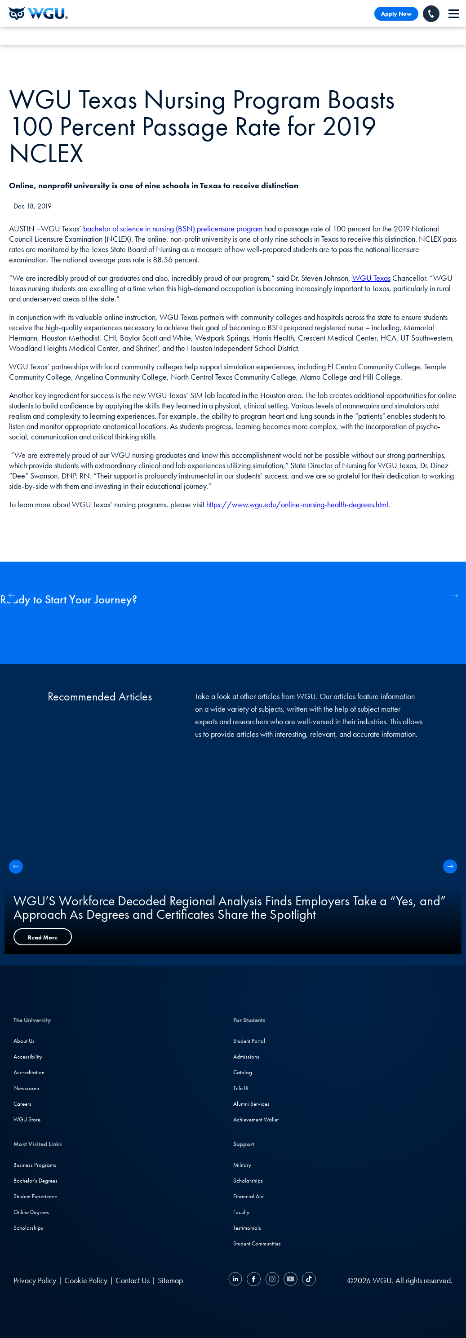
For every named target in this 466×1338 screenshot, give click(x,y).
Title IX (241, 1088)
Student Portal (249, 1041)
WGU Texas (371, 278)
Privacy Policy (34, 1280)
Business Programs (34, 1165)
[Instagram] (272, 1280)
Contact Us (132, 1280)
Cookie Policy (85, 1280)
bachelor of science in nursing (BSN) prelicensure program (172, 228)
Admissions (246, 1056)
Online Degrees (31, 1212)
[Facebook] (253, 1280)
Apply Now (396, 14)
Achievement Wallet (256, 1119)
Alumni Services (251, 1104)
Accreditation (28, 1072)
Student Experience (35, 1196)
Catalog (242, 1072)
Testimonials (247, 1228)
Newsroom (26, 1088)
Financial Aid (248, 1196)
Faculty (241, 1212)
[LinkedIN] (236, 1280)
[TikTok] (308, 1280)
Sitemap (170, 1280)
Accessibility (27, 1056)
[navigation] (453, 13)
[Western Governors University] (38, 13)
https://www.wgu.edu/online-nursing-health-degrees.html (297, 504)
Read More (43, 937)
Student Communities (257, 1243)
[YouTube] (290, 1280)
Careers (22, 1104)
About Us (24, 1041)
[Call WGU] (431, 13)
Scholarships (28, 1228)
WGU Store (26, 1119)
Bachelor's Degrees (35, 1180)
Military (242, 1165)
